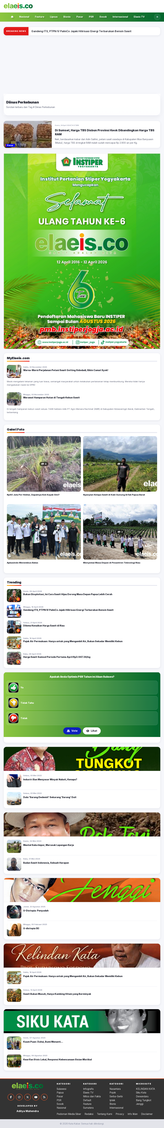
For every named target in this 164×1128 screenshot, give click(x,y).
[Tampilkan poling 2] (82, 739)
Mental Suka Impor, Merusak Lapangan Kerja (48, 845)
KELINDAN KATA (145, 1088)
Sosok (103, 16)
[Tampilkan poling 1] (78, 739)
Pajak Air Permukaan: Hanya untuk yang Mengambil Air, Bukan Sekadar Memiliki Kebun (73, 641)
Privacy (120, 1114)
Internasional (120, 16)
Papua (60, 1092)
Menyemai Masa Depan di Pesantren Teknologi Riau (111, 562)
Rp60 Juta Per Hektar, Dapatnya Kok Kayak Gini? (33, 494)
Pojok (113, 1092)
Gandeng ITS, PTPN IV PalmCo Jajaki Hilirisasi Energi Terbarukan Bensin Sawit (68, 610)
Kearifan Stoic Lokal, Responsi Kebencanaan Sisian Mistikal (57, 1059)
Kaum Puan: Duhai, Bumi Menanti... (43, 1041)
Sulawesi (61, 1088)
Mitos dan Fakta (92, 1096)
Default (87, 1100)
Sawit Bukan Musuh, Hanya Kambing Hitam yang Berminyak (57, 994)
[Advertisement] (82, 64)
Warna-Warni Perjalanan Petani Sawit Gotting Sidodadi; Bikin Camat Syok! (65, 370)
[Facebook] (11, 1097)
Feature (39, 16)
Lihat (91, 730)
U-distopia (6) (31, 928)
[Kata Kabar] (18, 6)
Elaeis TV (139, 16)
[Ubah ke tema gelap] (157, 17)
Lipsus (54, 16)
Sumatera (88, 1107)
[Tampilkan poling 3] (86, 739)
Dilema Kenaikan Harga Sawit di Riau (44, 625)
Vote (72, 730)
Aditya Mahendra (27, 1111)
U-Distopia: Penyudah (36, 910)
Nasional (24, 16)
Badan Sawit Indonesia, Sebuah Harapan (46, 862)
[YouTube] (36, 1097)
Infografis (88, 1088)
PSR (91, 16)
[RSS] (44, 1097)
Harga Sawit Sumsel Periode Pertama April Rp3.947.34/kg (56, 657)
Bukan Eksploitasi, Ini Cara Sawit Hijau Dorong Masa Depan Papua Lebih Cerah (67, 594)
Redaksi (89, 1114)
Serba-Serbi (116, 1096)
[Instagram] (19, 1097)
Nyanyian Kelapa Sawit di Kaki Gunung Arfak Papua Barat (114, 494)
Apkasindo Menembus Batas (22, 562)
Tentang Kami (104, 1114)
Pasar (79, 16)
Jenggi (139, 1103)
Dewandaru (142, 1096)
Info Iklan (133, 1114)
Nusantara (115, 1088)
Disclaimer (147, 1114)
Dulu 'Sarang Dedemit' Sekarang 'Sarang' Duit (49, 797)
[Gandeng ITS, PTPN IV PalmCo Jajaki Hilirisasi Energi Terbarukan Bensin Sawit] (81, 31)
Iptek (112, 1100)
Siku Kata (141, 1092)
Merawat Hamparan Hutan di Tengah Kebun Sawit (51, 397)
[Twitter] (27, 1097)
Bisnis (67, 16)
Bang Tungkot (143, 1100)
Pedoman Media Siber (69, 1114)
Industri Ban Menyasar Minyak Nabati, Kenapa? (50, 779)
